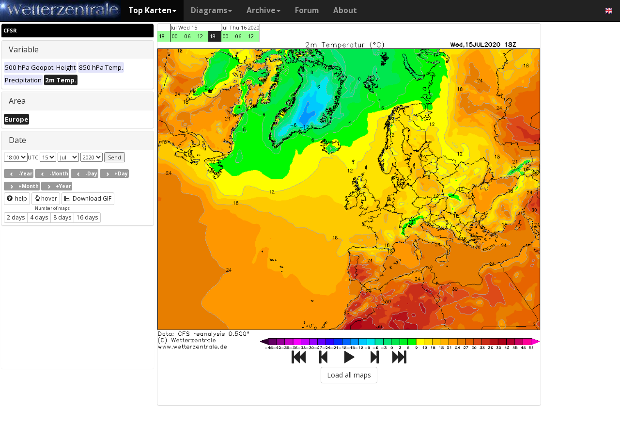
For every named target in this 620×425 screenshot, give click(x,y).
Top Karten (152, 10)
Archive (263, 10)
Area (17, 100)
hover (45, 198)
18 (162, 36)
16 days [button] (87, 217)
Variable (24, 49)
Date (17, 140)
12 (200, 36)
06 (187, 36)
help (17, 198)
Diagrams (211, 10)
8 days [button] (62, 217)
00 (175, 36)
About (345, 10)
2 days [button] (16, 217)
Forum (307, 10)
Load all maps (349, 374)
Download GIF (87, 198)
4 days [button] (39, 217)
